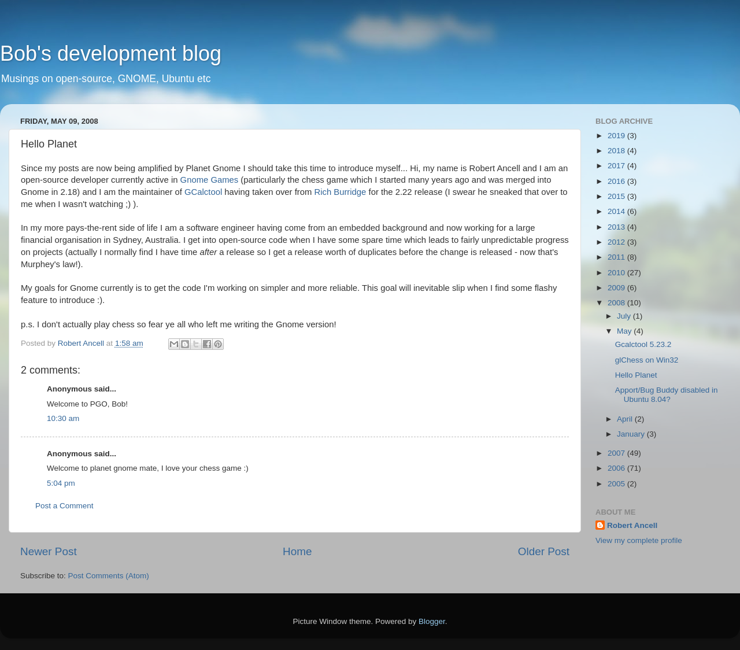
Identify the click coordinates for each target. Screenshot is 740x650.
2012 (617, 242)
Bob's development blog (110, 53)
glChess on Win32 (647, 360)
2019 (617, 135)
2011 (617, 257)
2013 (617, 227)
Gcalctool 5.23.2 (643, 344)
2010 (617, 272)
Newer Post (48, 551)
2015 (617, 196)
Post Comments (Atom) (108, 575)
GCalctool (203, 192)
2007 (617, 453)
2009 (617, 287)
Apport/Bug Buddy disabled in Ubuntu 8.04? (666, 395)
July (625, 316)
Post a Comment (64, 505)
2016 (617, 181)
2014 (617, 211)
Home (297, 551)
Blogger (432, 621)
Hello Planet (636, 375)
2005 (617, 483)
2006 (617, 468)
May (625, 331)
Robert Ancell (632, 525)
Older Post (543, 551)
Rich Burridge (340, 192)
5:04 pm (61, 483)
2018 (617, 150)
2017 (617, 165)
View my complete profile (638, 540)
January (632, 434)
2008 (617, 302)
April (626, 419)
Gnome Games (209, 179)
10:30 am (63, 418)
